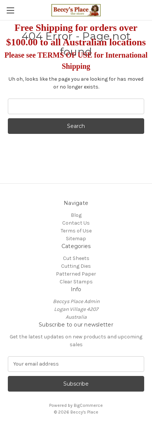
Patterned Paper (76, 274)
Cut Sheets (76, 258)
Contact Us (76, 223)
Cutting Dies (76, 266)
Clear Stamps (76, 282)
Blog (76, 215)
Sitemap (76, 238)
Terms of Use (76, 231)
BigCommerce (88, 405)
